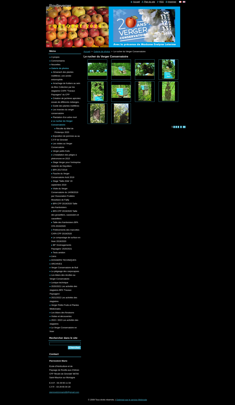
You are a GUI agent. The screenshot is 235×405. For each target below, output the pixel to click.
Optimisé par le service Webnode (131, 399)
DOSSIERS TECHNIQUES (63, 260)
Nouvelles (55, 64)
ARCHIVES (56, 264)
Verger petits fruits (61, 151)
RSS (161, 1)
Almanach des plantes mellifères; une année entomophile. (62, 76)
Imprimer (172, 1)
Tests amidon (59, 252)
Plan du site (149, 1)
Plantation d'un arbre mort (65, 117)
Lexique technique (59, 282)
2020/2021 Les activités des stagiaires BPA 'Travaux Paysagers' (63, 290)
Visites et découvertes (61, 316)
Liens (53, 256)
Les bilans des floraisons (62, 312)
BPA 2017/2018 (60, 170)
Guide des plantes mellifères (66, 106)
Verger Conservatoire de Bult (64, 267)
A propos (55, 57)
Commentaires (58, 61)
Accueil (87, 51)
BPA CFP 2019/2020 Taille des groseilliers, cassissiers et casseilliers (65, 215)
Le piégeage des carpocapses (65, 271)
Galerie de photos (102, 51)
